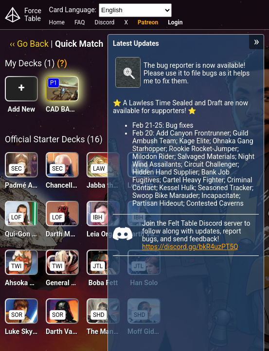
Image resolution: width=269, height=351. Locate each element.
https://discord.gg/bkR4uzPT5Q (190, 247)
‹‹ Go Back (29, 44)
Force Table (32, 14)
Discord (105, 22)
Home (57, 22)
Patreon (148, 22)
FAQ (79, 22)
